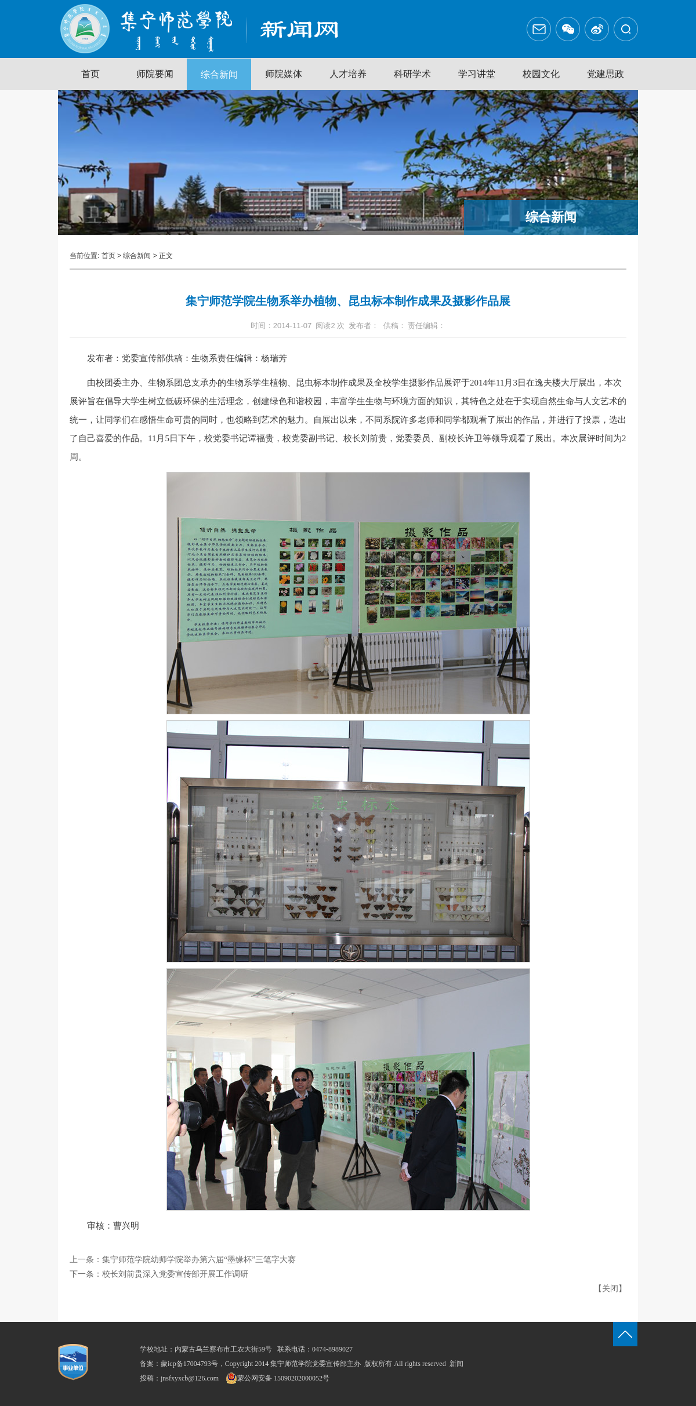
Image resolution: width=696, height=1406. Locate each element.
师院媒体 (283, 74)
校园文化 (541, 74)
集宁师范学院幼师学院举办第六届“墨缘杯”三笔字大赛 (199, 1259)
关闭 (610, 1288)
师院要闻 (154, 74)
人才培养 (348, 74)
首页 (90, 74)
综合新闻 (219, 74)
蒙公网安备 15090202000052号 (277, 1378)
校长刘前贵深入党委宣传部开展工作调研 (175, 1274)
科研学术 (412, 74)
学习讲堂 (476, 74)
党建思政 (605, 74)
